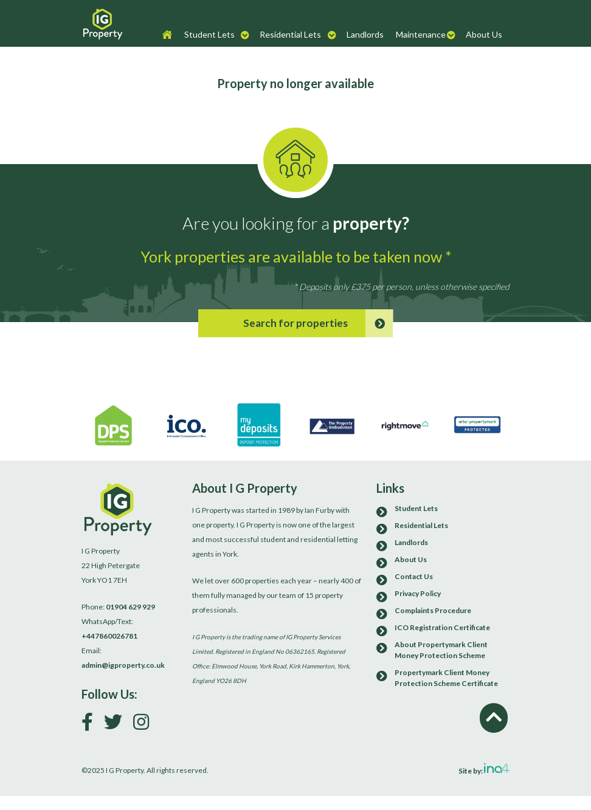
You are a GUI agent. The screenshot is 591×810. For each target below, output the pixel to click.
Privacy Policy (418, 593)
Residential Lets (290, 34)
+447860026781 (109, 635)
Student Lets (209, 34)
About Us (484, 34)
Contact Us (414, 576)
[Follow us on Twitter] (117, 724)
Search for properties (318, 323)
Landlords (365, 34)
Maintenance (421, 34)
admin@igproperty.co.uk (123, 665)
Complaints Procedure (433, 610)
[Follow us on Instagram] (145, 724)
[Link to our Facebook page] (91, 724)
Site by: (484, 769)
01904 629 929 (130, 606)
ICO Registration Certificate (442, 627)
